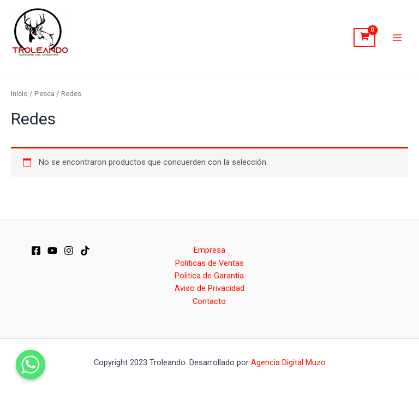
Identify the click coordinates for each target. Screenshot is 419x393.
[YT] (52, 250)
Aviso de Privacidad (209, 288)
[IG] (69, 250)
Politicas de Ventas (209, 263)
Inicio (19, 94)
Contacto (209, 301)
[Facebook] (36, 250)
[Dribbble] (85, 250)
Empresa (209, 250)
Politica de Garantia (209, 276)
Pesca (44, 94)
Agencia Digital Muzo (288, 362)
